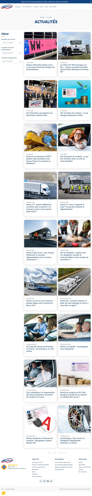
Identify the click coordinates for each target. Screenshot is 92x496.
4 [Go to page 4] (62, 457)
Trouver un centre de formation (40, 468)
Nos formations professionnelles (64, 468)
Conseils (81, 473)
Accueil (42, 17)
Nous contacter (83, 475)
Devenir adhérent (36, 480)
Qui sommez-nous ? (37, 466)
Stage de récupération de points (63, 471)
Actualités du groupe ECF (9, 58)
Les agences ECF (59, 473)
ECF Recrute (35, 473)
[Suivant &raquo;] (65, 456)
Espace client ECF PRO (85, 471)
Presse (34, 475)
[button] (10, 42)
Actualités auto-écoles (8, 39)
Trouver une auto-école (38, 471)
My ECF (81, 466)
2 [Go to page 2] (55, 457)
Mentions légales (10, 493)
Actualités (34, 478)
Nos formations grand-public (63, 466)
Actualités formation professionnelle (7, 48)
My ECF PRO (82, 468)
